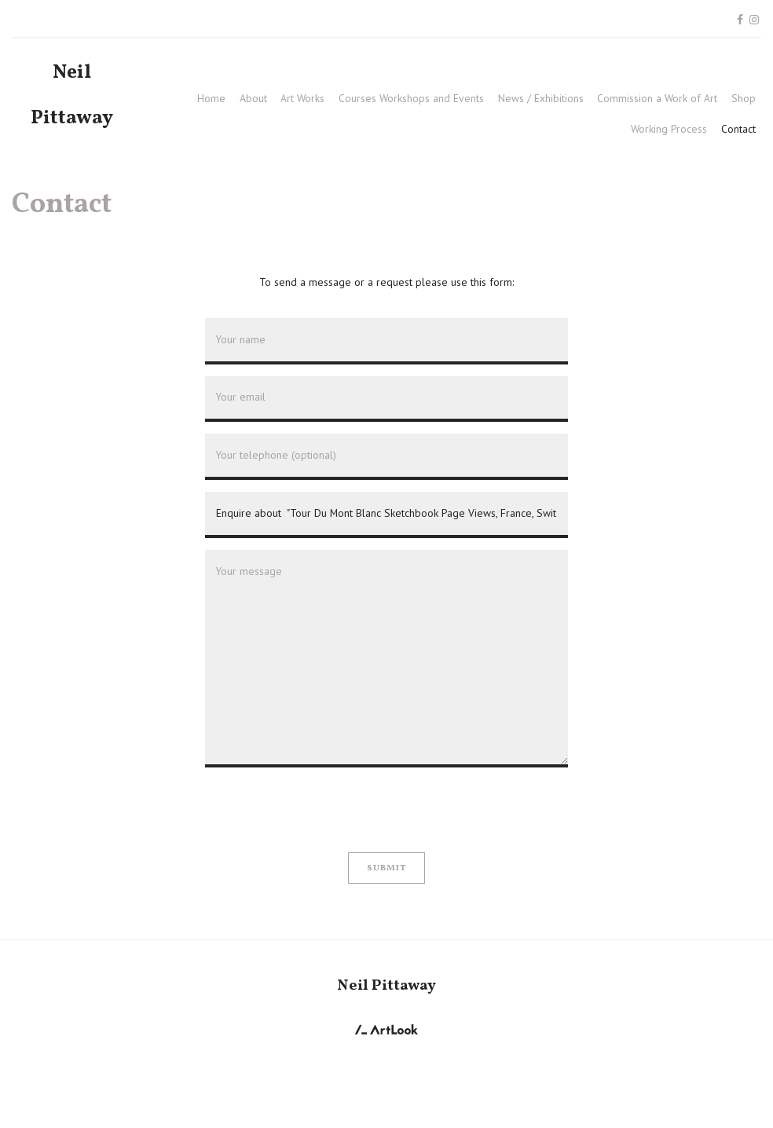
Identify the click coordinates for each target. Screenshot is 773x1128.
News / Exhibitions (541, 98)
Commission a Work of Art (657, 98)
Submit (387, 868)
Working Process (669, 129)
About (253, 98)
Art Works (302, 98)
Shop (743, 98)
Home (211, 98)
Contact (738, 129)
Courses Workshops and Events (411, 98)
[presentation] (324, 810)
